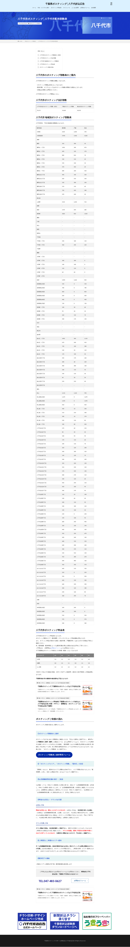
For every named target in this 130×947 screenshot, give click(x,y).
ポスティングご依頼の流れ (45, 67)
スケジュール (66, 7)
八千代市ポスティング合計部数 (46, 58)
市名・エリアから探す (43, 7)
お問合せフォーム (85, 7)
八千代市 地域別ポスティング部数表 (48, 61)
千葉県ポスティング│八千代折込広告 (65, 3)
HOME (20, 41)
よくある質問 (75, 7)
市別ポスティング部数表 (34, 23)
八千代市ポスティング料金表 (46, 64)
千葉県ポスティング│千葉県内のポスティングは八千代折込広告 (59, 686)
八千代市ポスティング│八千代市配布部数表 (48, 41)
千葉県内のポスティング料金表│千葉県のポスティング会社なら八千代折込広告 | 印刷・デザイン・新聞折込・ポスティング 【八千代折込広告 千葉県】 (59, 704)
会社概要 (93, 7)
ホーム (34, 7)
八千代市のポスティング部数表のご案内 (49, 55)
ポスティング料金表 (56, 7)
